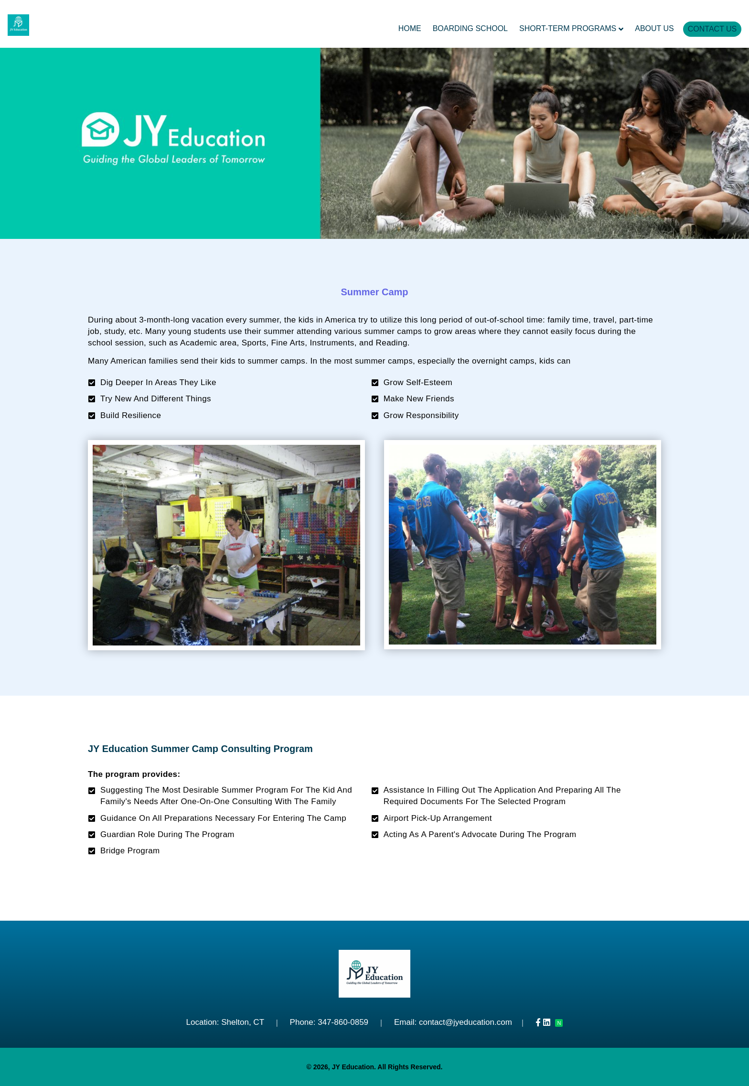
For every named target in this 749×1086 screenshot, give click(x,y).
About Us (654, 28)
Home (409, 28)
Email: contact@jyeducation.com (453, 1022)
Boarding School (470, 28)
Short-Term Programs (567, 28)
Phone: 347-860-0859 (329, 1022)
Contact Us (712, 29)
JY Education (353, 1067)
